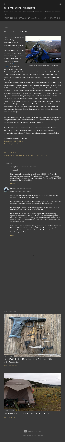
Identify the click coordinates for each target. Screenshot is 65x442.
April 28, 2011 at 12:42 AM (29, 167)
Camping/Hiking (38, 18)
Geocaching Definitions (12, 144)
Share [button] (5, 152)
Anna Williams (38, 435)
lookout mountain (41, 155)
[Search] (60, 3)
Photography (54, 18)
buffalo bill (11, 155)
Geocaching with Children (13, 141)
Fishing (13, 18)
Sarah (12, 188)
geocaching (26, 155)
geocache (19, 155)
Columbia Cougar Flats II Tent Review (27, 413)
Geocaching (24, 18)
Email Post (12, 152)
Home (6, 18)
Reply (12, 183)
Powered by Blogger (32, 431)
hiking (33, 155)
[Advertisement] (32, 289)
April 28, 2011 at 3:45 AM (23, 188)
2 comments (13, 366)
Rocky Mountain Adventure (19, 8)
